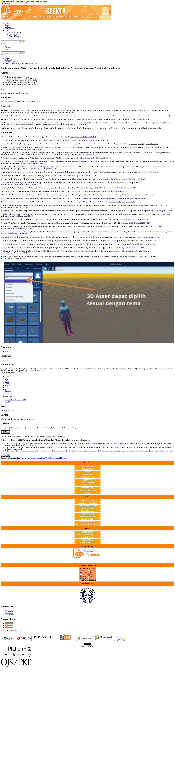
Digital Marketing (87, 511)
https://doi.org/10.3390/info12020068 (83, 137)
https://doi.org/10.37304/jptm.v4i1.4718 (43, 168)
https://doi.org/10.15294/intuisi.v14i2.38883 (129, 247)
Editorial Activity (87, 537)
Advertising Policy (87, 500)
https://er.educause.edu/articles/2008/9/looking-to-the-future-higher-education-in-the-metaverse (114, 198)
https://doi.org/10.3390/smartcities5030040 (19, 216)
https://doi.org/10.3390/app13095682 (136, 219)
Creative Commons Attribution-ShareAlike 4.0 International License (42, 436)
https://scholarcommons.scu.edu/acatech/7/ (139, 195)
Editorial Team (14, 36)
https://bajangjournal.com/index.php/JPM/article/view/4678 (76, 154)
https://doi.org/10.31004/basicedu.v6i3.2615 (121, 188)
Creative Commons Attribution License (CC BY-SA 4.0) (103, 443)
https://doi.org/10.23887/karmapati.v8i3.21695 (31, 163)
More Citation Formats (8, 372)
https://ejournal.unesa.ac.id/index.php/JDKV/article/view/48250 (106, 191)
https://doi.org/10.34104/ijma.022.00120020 (135, 223)
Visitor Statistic (87, 488)
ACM (7, 376)
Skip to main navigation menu (25, 2)
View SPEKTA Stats (87, 646)
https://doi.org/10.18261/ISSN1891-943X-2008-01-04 (91, 140)
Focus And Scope (87, 474)
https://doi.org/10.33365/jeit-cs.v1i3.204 (122, 202)
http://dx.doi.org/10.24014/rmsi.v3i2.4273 (14, 253)
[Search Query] (10, 42)
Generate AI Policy (87, 514)
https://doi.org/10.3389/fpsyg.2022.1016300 (158, 211)
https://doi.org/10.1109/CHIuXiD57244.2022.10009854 (19, 184)
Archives (8, 27)
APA (6, 380)
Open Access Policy (87, 519)
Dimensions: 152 (87, 540)
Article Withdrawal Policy (87, 506)
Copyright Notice (87, 480)
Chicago (7, 384)
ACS (6, 378)
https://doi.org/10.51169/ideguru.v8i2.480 (131, 179)
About (7, 30)
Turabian (8, 391)
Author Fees (87, 485)
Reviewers (87, 472)
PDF (6, 351)
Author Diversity (87, 532)
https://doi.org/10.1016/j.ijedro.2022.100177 (143, 144)
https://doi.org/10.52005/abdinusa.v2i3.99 (14, 258)
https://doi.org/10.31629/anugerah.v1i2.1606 (26, 149)
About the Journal (15, 32)
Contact (11, 38)
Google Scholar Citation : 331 (87, 534)
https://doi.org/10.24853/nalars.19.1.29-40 (96, 158)
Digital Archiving (87, 508)
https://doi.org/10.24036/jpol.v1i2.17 (145, 172)
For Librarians (9, 615)
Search (22, 41)
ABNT (7, 382)
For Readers (9, 611)
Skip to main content (7, 2)
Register (7, 47)
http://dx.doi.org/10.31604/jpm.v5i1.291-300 (140, 244)
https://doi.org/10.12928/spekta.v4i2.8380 (14, 93)
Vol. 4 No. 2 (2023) (11, 62)
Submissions (13, 34)
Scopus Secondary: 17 (87, 542)
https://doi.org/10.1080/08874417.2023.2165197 (17, 228)
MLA (7, 389)
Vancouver (8, 393)
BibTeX (7, 402)
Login (7, 49)
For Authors (9, 613)
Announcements (10, 29)
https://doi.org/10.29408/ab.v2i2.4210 (20, 234)
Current (7, 25)
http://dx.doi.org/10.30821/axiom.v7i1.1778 (81, 175)
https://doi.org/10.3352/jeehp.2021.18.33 (14, 207)
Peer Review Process (87, 490)
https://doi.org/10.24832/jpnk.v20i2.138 (146, 237)
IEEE (6, 387)
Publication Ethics (87, 522)
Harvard (7, 385)
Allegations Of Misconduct (87, 503)
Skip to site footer (41, 2)
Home (7, 23)
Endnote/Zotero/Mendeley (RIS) (15, 400)
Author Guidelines (87, 466)
